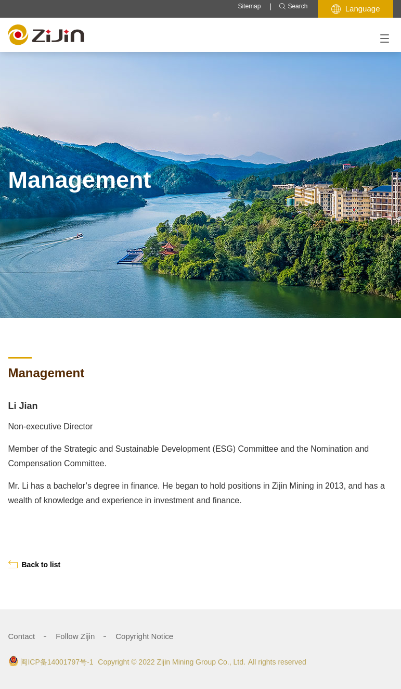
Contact (21, 636)
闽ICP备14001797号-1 (56, 662)
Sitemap (249, 6)
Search (293, 6)
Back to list (34, 564)
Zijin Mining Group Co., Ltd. (201, 662)
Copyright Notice (144, 636)
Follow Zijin (75, 636)
